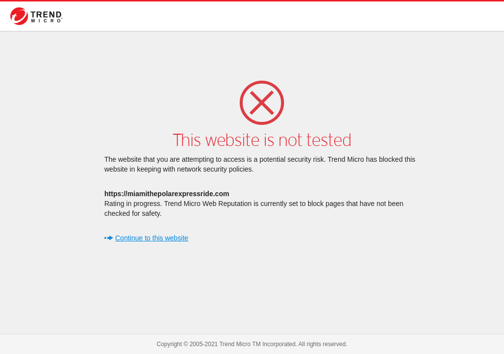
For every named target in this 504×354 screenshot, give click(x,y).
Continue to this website (152, 238)
